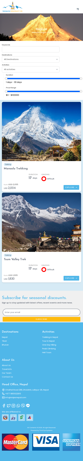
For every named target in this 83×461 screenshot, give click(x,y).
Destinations (7, 55)
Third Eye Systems (45, 430)
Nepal (4, 337)
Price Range (11, 88)
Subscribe (41, 319)
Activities (5, 65)
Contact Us (7, 376)
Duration (9, 75)
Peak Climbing (49, 348)
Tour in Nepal (48, 341)
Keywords (6, 45)
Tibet (4, 341)
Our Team (6, 373)
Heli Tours (46, 352)
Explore (71, 187)
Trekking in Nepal (50, 337)
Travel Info (7, 369)
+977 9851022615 (13, 393)
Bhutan (5, 344)
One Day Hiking (49, 344)
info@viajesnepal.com (15, 397)
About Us (6, 365)
